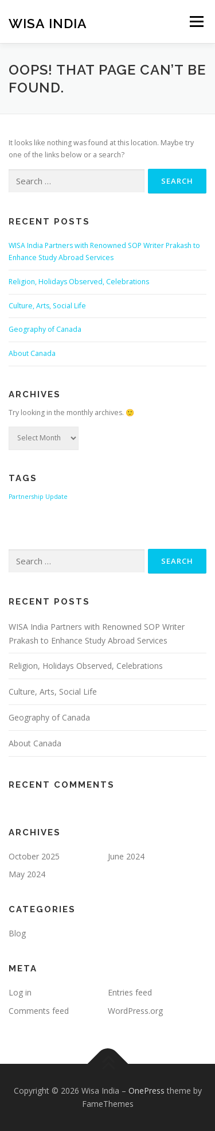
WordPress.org (135, 1010)
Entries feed (130, 992)
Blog (17, 933)
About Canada (32, 353)
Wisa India (48, 22)
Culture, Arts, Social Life (47, 306)
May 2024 (27, 874)
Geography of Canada (45, 329)
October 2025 (34, 856)
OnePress (146, 1090)
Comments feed (39, 1010)
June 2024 (126, 856)
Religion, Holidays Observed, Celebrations (79, 281)
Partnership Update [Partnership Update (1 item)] (38, 497)
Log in (20, 992)
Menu (195, 21)
